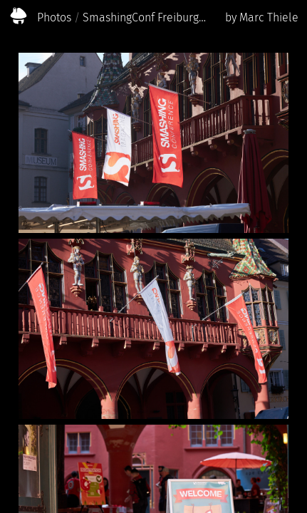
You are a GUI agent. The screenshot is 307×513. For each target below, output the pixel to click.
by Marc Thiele (261, 17)
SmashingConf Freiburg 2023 (145, 17)
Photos (54, 17)
